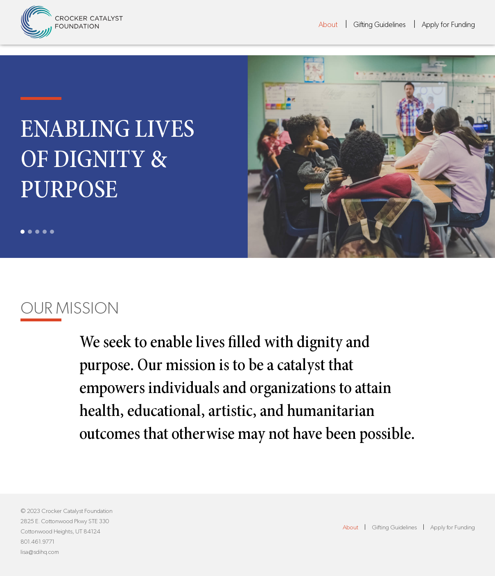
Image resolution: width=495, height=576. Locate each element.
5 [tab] (52, 232)
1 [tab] (22, 232)
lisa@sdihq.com (39, 552)
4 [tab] (45, 232)
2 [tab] (30, 232)
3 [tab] (37, 232)
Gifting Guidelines (379, 28)
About (328, 28)
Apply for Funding (448, 28)
